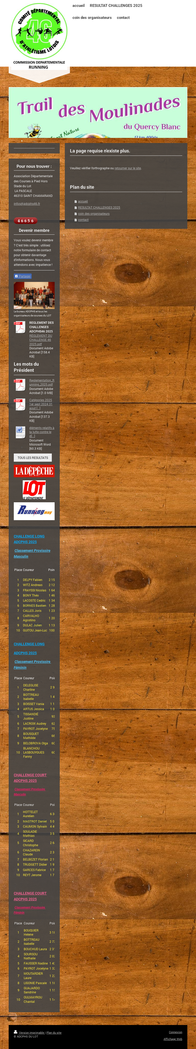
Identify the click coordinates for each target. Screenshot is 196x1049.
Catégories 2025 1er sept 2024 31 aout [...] (41, 404)
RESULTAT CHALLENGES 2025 (99, 207)
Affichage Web (173, 1039)
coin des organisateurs (93, 213)
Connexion (175, 1032)
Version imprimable (29, 1032)
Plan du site (54, 1032)
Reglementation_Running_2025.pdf (41, 382)
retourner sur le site (128, 168)
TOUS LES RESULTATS (33, 458)
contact (83, 220)
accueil (83, 201)
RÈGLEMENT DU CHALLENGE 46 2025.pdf (40, 339)
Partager (23, 276)
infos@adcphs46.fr (27, 203)
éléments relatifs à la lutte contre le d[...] (41, 432)
